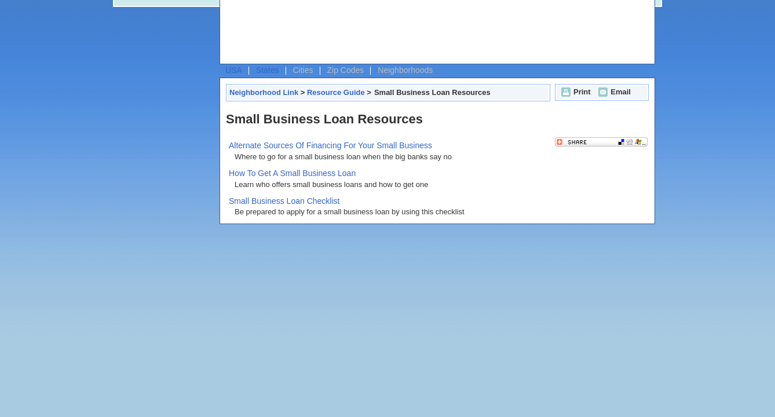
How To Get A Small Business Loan (292, 173)
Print (574, 91)
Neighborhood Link (263, 92)
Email (613, 91)
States (267, 70)
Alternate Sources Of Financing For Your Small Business (330, 145)
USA (233, 70)
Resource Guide (336, 92)
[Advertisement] (434, 32)
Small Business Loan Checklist (284, 201)
